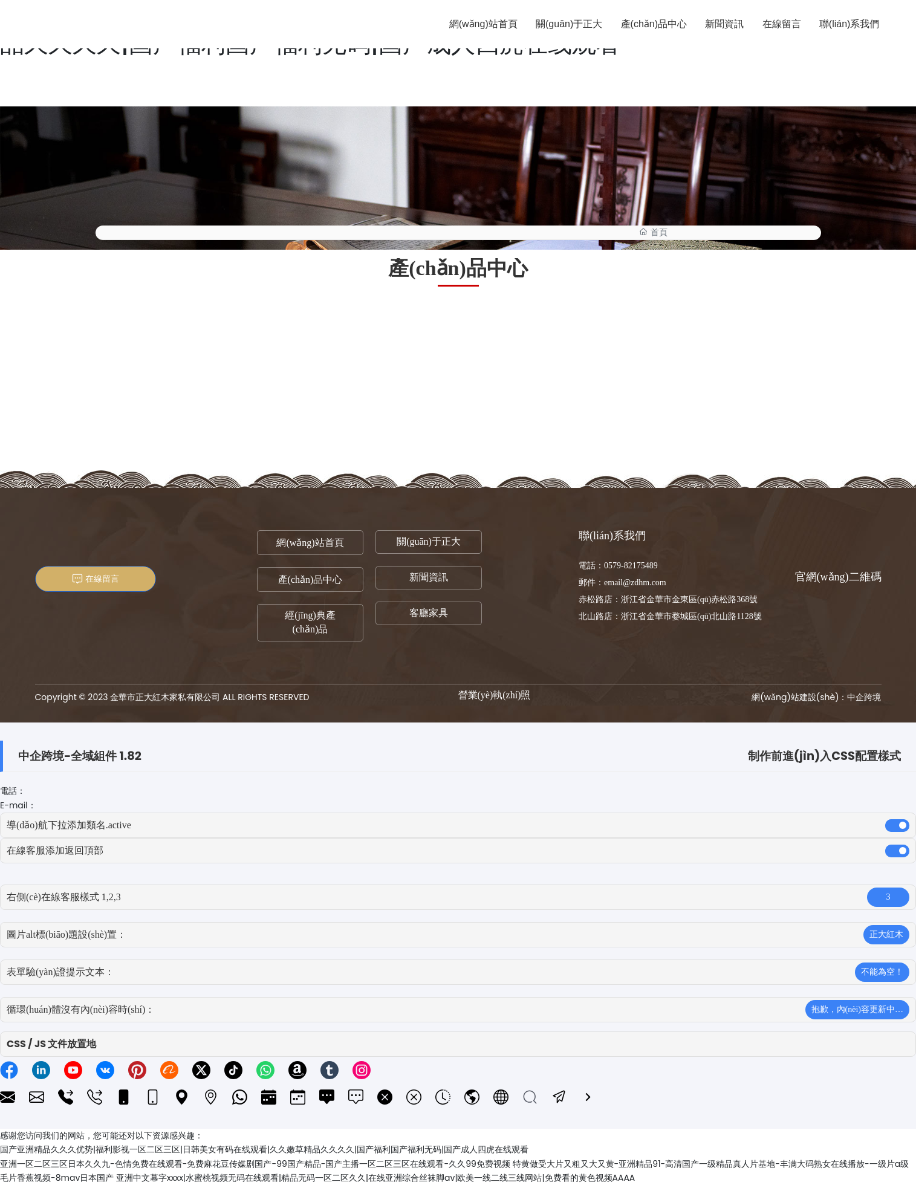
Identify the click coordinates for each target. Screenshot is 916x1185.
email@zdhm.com (635, 582)
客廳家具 (428, 613)
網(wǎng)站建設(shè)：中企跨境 (816, 697)
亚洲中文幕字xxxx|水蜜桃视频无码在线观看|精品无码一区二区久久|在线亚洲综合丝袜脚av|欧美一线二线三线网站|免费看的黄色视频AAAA (375, 1178)
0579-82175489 (631, 565)
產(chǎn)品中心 (310, 579)
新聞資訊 (428, 577)
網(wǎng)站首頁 (309, 542)
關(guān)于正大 (429, 541)
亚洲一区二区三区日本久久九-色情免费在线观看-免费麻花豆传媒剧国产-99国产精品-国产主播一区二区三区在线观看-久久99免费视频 (255, 1164)
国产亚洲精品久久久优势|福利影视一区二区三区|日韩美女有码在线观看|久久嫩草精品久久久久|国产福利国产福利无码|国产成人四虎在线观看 (264, 1149)
